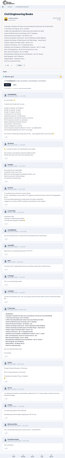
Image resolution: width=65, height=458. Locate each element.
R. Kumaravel (11, 308)
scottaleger (11, 275)
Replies (19, 65)
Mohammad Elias (12, 424)
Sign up (7, 84)
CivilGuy (10, 405)
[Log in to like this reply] (6, 137)
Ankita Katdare (13, 18)
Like (7, 65)
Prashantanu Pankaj (13, 439)
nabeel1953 (11, 245)
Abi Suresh (11, 143)
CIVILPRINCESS (12, 94)
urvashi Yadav (12, 211)
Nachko (10, 362)
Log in (14, 84)
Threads (9, 6)
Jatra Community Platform (25, 88)
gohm (9, 260)
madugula (10, 164)
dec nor (10, 387)
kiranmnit (10, 187)
